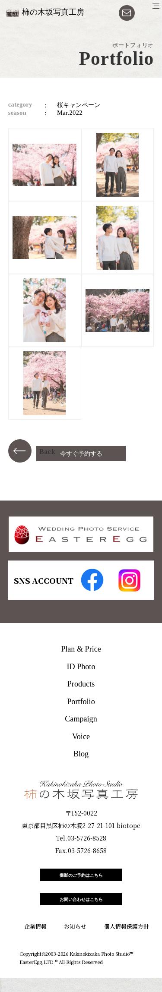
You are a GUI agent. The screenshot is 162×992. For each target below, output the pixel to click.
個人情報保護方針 (126, 940)
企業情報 (35, 940)
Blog (81, 754)
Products (81, 684)
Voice (81, 736)
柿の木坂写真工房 (53, 12)
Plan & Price (81, 649)
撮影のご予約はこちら (81, 879)
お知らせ (75, 940)
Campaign (81, 719)
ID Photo (81, 666)
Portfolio (81, 701)
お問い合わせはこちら (81, 910)
